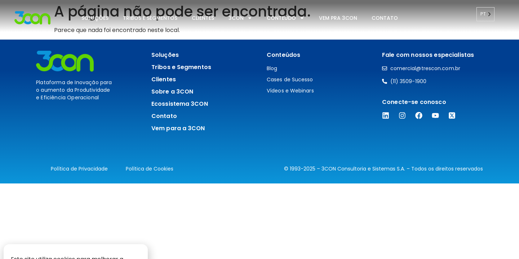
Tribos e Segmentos (150, 18)
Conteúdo (286, 18)
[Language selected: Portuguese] (485, 14)
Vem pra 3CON (338, 18)
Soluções (94, 18)
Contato (385, 18)
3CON (240, 18)
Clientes (203, 18)
